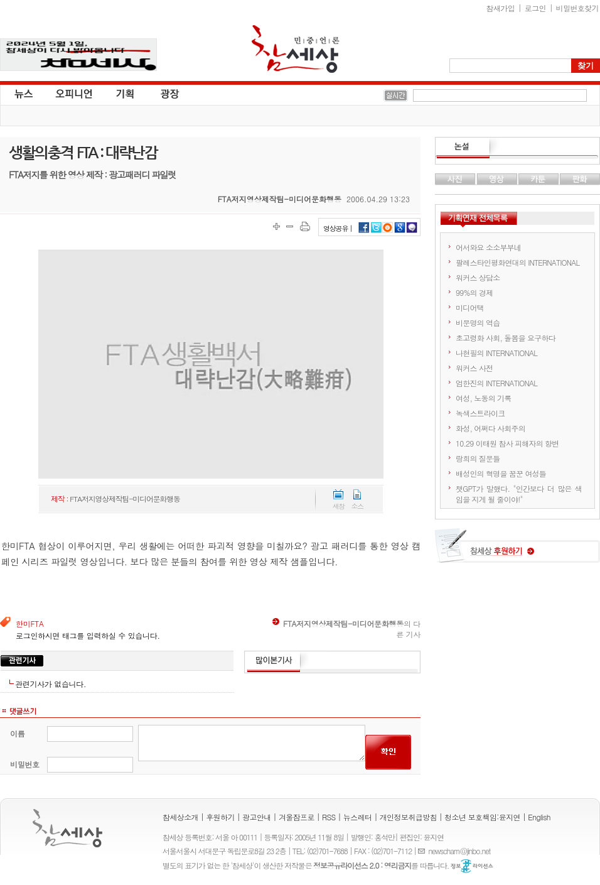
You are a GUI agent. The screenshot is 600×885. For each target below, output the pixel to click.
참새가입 (500, 8)
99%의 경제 (474, 292)
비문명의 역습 (478, 322)
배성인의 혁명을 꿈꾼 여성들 (501, 473)
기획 (125, 93)
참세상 (296, 49)
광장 (161, 93)
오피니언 (74, 93)
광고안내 (256, 817)
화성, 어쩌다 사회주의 (490, 428)
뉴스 (22, 93)
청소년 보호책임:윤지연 (482, 817)
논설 (517, 148)
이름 (17, 733)
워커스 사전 (474, 367)
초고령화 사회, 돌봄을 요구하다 (505, 337)
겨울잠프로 (296, 817)
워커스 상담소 (478, 277)
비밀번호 (25, 764)
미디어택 (470, 307)
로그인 (535, 8)
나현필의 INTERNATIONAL (496, 352)
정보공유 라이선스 (472, 866)
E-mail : (423, 850)
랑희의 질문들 (478, 458)
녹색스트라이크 (480, 413)
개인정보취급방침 (408, 817)
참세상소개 (180, 817)
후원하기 (220, 817)
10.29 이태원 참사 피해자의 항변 (507, 443)
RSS (329, 817)
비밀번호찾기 (577, 8)
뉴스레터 (357, 817)
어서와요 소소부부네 (488, 247)
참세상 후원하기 (517, 550)
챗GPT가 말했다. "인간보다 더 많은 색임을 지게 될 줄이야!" (519, 493)
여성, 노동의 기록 (484, 398)
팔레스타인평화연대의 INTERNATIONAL (517, 262)
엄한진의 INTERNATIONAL (496, 382)
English (539, 817)
